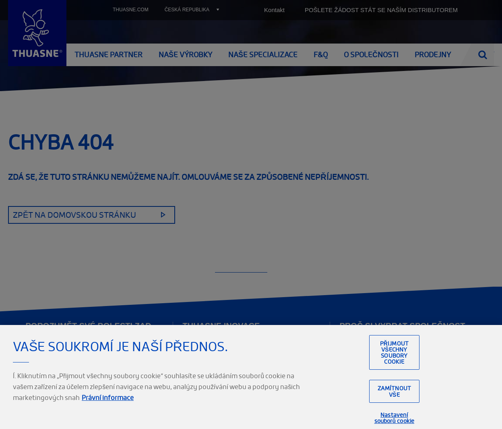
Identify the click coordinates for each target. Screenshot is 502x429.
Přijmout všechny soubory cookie (394, 363)
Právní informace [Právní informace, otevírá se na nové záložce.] (108, 408)
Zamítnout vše (394, 402)
